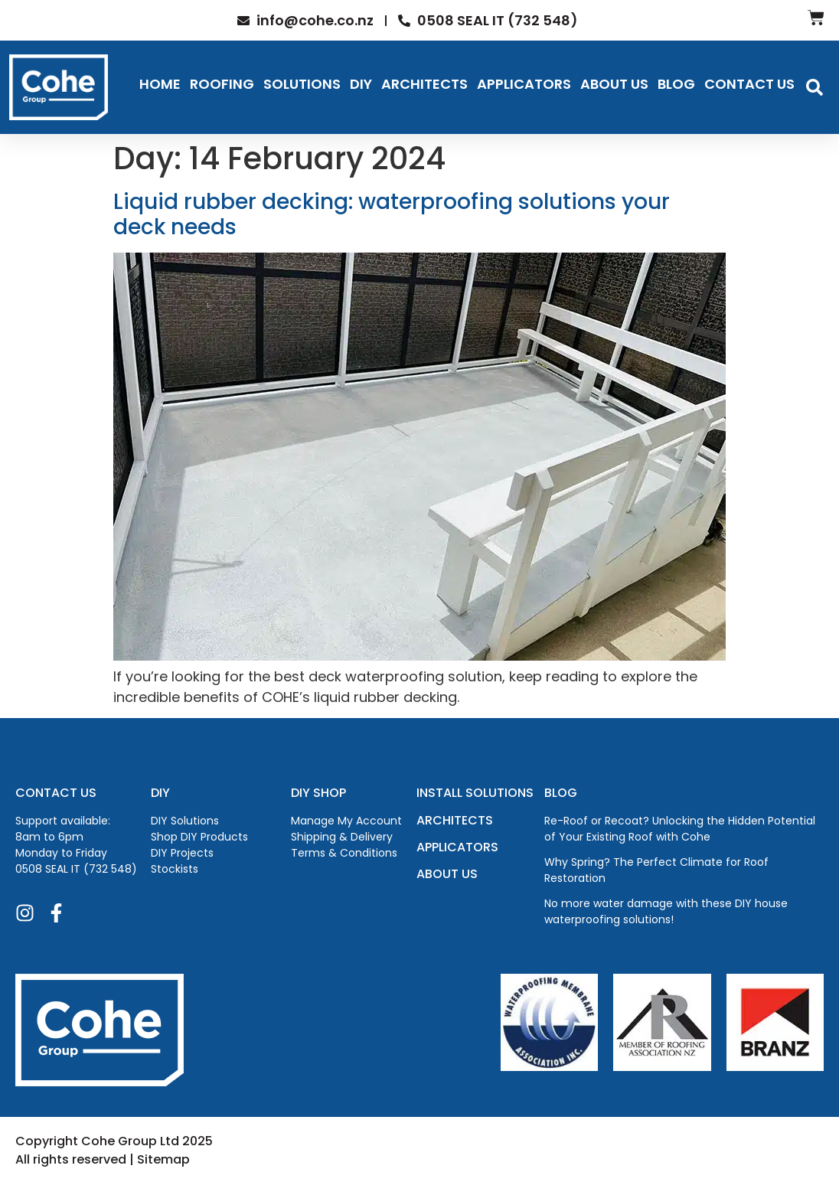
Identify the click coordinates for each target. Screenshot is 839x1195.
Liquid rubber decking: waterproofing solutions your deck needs (391, 215)
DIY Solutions (185, 820)
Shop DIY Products (199, 836)
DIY (361, 83)
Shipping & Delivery (342, 836)
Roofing (222, 83)
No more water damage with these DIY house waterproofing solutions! (666, 911)
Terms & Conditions (344, 852)
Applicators (524, 83)
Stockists (174, 869)
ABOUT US (447, 874)
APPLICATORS (457, 847)
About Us (614, 83)
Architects (424, 83)
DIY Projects (182, 852)
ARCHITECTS (454, 820)
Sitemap (163, 1159)
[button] (814, 87)
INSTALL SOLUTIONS (475, 793)
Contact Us (749, 83)
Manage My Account (346, 820)
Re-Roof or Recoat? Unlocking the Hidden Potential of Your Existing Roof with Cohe (679, 828)
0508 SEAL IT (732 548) (76, 869)
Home (160, 83)
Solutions (302, 83)
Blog (676, 83)
